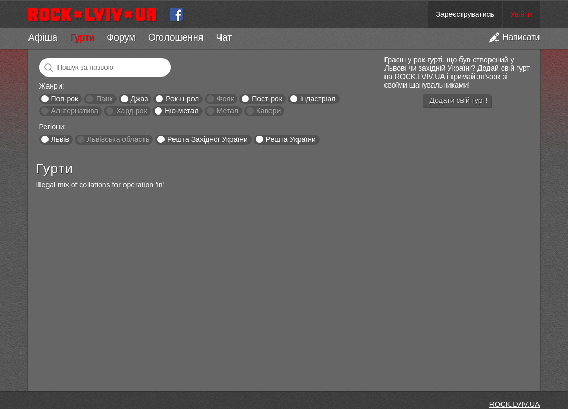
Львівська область (118, 139)
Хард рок (131, 111)
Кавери (268, 111)
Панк (104, 98)
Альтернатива (74, 111)
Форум (121, 37)
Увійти (521, 14)
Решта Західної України (207, 139)
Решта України (291, 139)
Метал (227, 111)
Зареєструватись (465, 14)
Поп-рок (64, 98)
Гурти (82, 37)
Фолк (225, 98)
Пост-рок (267, 98)
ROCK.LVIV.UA (514, 404)
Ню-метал (181, 111)
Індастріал (318, 98)
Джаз (139, 98)
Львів (60, 139)
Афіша (42, 37)
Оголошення (176, 37)
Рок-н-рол (182, 98)
